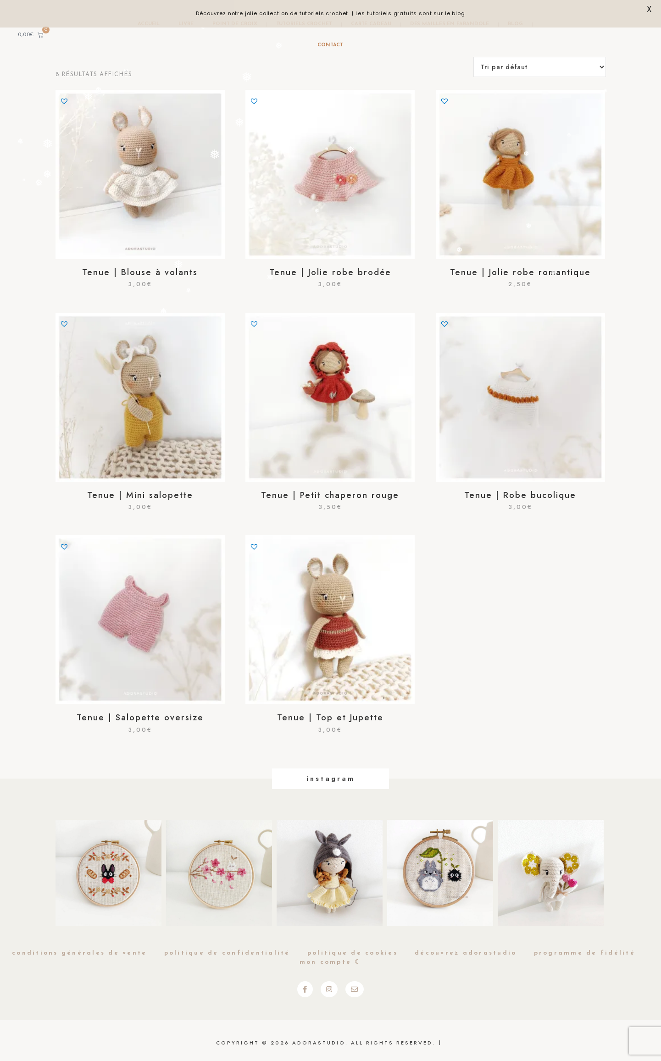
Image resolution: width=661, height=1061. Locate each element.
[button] (64, 101)
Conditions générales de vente (79, 953)
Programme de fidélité (584, 953)
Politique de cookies (352, 953)
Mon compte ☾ (331, 962)
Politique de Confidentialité (227, 953)
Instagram (330, 779)
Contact (330, 45)
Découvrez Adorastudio (466, 953)
